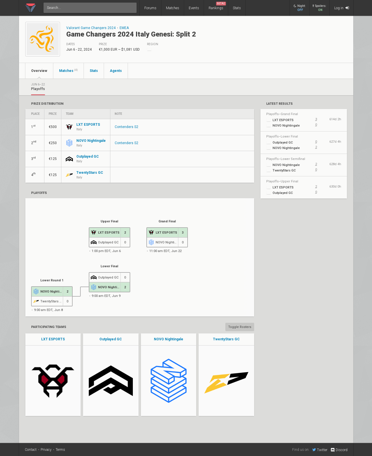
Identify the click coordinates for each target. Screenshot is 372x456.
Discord (338, 450)
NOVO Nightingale (168, 339)
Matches (172, 8)
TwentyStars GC (226, 339)
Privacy (46, 449)
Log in (341, 8)
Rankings (217, 6)
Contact (31, 449)
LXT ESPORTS (53, 339)
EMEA (124, 28)
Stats (237, 8)
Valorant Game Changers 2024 (91, 28)
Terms (60, 449)
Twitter (319, 450)
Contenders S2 (126, 127)
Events (194, 8)
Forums (150, 8)
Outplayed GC (110, 339)
